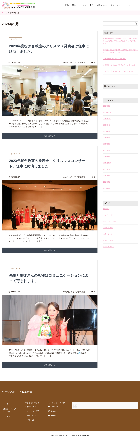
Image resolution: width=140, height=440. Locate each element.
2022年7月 (107, 150)
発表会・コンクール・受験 (10, 410)
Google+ (52, 411)
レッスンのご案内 (86, 5)
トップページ (108, 215)
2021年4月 (107, 176)
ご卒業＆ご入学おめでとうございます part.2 (119, 65)
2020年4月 (107, 188)
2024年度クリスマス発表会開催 (114, 59)
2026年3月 (107, 106)
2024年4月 (107, 125)
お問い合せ (115, 5)
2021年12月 (107, 163)
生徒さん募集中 (108, 247)
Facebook (53, 407)
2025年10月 (107, 112)
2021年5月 (107, 169)
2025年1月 (107, 119)
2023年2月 (107, 144)
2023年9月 (107, 138)
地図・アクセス (108, 234)
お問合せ (106, 209)
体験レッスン (102, 5)
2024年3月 (107, 131)
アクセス (6, 416)
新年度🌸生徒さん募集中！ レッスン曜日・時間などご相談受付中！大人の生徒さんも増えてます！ (120, 40)
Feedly (52, 415)
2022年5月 (107, 157)
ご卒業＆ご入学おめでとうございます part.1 (119, 71)
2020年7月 (107, 182)
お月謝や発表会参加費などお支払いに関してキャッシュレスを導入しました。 (120, 51)
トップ (6, 404)
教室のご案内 (70, 5)
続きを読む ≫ (49, 136)
